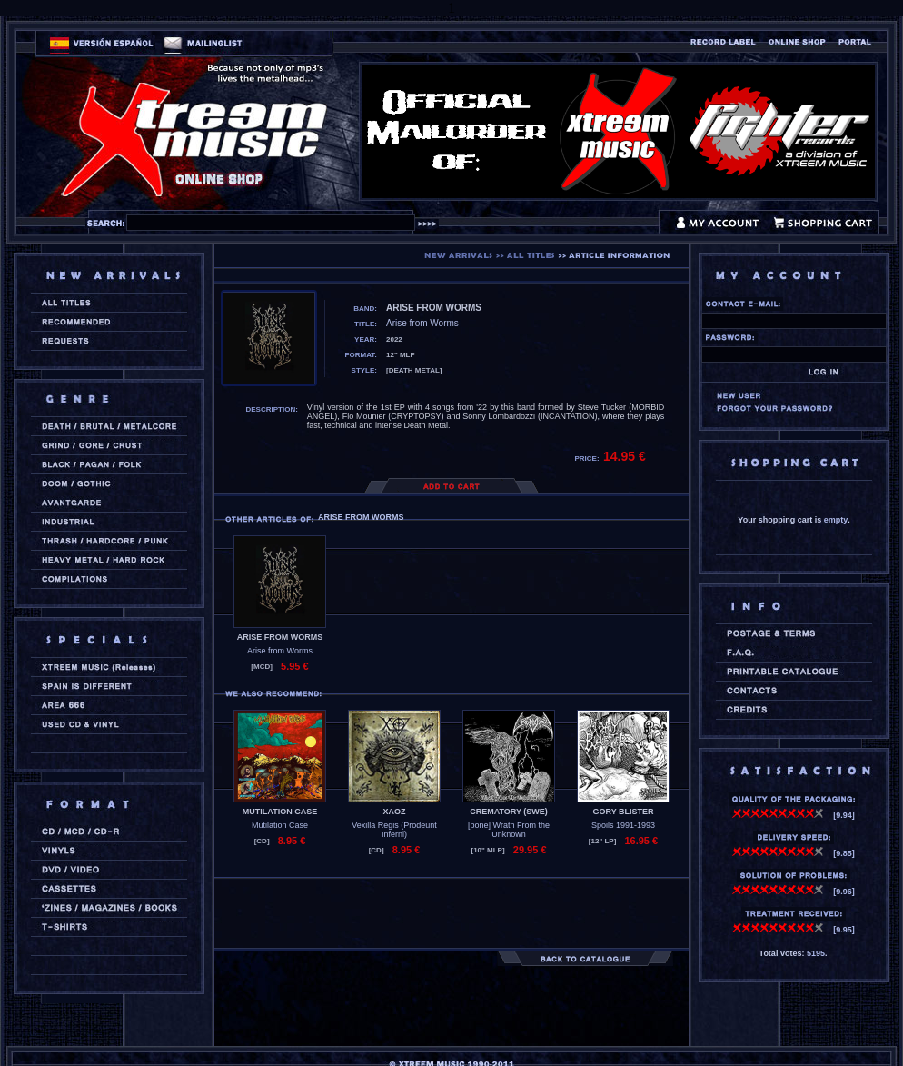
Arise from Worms (280, 650)
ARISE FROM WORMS (280, 637)
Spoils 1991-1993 (623, 825)
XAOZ (393, 811)
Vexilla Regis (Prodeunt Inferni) (394, 830)
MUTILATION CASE (280, 811)
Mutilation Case (280, 825)
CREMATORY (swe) (509, 811)
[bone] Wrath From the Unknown (509, 830)
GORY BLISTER (622, 811)
